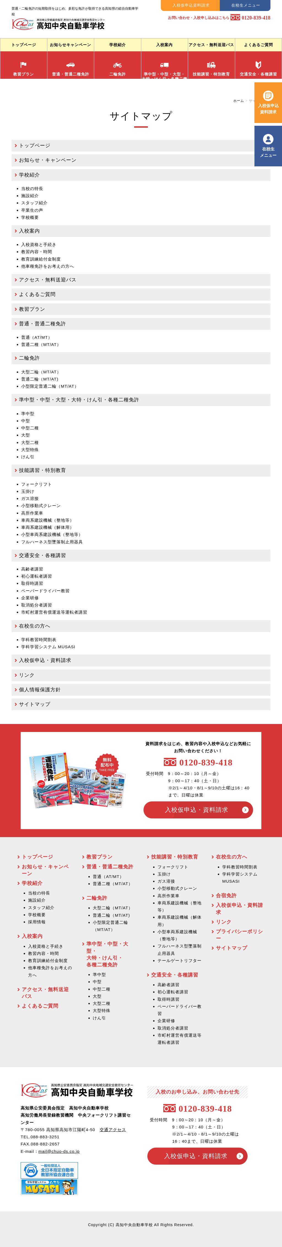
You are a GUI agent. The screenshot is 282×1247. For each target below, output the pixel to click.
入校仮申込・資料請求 (45, 660)
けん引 (27, 456)
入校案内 (164, 45)
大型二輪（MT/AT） (41, 372)
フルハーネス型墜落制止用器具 (52, 541)
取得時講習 (32, 583)
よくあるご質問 (258, 45)
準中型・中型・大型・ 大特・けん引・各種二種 (164, 70)
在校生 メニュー (268, 152)
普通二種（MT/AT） (41, 344)
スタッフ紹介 (34, 202)
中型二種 (30, 428)
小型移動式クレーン (41, 505)
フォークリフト (36, 484)
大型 (25, 435)
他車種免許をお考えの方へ (47, 266)
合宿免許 (226, 895)
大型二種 (30, 442)
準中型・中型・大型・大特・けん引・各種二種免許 (79, 399)
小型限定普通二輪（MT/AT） (50, 386)
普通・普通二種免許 (70, 69)
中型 (25, 420)
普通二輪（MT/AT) (39, 379)
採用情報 (37, 921)
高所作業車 (32, 513)
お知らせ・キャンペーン (48, 160)
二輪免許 (117, 69)
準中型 (27, 413)
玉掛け (27, 491)
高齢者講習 (32, 569)
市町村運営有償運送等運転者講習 (54, 612)
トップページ (23, 45)
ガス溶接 (30, 498)
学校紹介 (117, 45)
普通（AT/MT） (36, 337)
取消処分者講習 (36, 605)
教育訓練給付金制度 (48, 960)
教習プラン (23, 69)
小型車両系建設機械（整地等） (52, 534)
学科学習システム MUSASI (48, 646)
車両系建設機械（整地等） (47, 520)
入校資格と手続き (38, 244)
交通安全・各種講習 (258, 69)
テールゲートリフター (180, 960)
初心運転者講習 (36, 576)
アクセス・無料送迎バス (211, 45)
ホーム (238, 101)
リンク (27, 675)
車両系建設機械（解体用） (47, 527)
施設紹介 (30, 195)
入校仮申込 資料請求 (268, 108)
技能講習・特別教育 (211, 69)
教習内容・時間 (36, 251)
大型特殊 (30, 449)
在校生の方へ (34, 626)
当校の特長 (32, 188)
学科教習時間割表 (38, 639)
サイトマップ (34, 704)
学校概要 (30, 217)
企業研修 (30, 597)
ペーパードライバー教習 (45, 590)
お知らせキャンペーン (70, 45)
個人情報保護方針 (40, 689)
